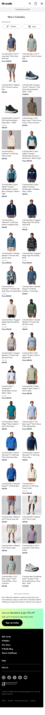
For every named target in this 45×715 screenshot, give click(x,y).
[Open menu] (42, 3)
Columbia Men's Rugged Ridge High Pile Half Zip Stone (11, 322)
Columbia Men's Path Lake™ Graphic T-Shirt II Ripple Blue (31, 355)
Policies (10, 701)
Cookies (32, 701)
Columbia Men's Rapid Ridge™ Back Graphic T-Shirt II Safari (31, 388)
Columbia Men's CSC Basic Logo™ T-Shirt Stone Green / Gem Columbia (31, 120)
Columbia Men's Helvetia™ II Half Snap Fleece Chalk (10, 153)
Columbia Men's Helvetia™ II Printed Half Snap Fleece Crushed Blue (11, 289)
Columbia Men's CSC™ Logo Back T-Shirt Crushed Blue (31, 56)
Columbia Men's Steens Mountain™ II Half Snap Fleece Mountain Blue (10, 455)
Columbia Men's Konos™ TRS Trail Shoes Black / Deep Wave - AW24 (11, 120)
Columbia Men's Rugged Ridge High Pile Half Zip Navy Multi (31, 222)
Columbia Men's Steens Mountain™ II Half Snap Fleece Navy (30, 455)
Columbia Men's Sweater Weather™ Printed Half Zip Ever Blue (11, 255)
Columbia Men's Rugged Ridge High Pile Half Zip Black (31, 255)
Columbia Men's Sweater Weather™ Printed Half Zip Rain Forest (31, 322)
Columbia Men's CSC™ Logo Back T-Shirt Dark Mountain (10, 56)
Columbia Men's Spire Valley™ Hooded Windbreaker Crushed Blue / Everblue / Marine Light (10, 189)
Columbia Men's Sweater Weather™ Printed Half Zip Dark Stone (11, 355)
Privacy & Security (21, 701)
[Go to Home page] (7, 4)
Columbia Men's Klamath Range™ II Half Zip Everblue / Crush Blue (31, 289)
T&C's (4, 701)
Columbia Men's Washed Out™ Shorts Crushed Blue (11, 87)
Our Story (6, 645)
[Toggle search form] (29, 3)
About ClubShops (9, 653)
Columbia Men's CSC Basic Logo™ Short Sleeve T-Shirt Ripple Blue (31, 424)
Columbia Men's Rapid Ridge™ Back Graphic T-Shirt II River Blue (10, 424)
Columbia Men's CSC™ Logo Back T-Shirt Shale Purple (30, 548)
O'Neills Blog (7, 649)
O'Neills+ (6, 641)
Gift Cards (6, 637)
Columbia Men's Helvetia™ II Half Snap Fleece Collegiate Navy (10, 222)
